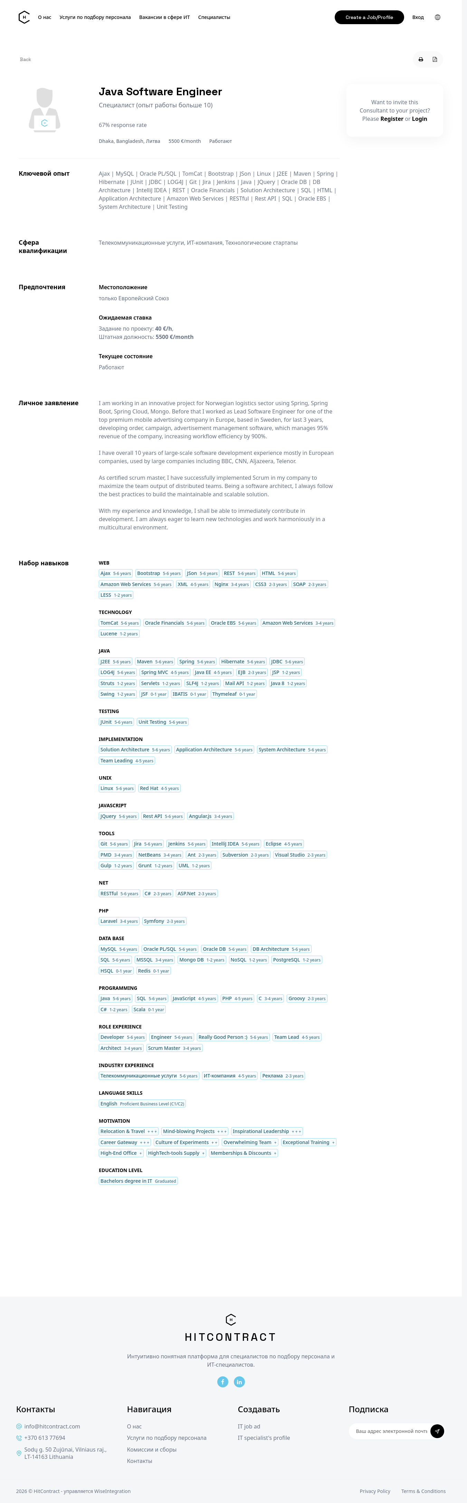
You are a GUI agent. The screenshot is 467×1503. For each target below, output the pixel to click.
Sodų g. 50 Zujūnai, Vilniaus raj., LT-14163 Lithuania (61, 1453)
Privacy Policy (375, 1491)
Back (25, 59)
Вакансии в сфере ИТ (164, 17)
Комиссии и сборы (152, 1449)
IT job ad (249, 1426)
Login (419, 119)
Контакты (139, 1461)
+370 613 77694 (40, 1438)
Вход (418, 17)
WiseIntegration (112, 1491)
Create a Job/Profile (369, 17)
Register (392, 119)
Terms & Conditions (423, 1491)
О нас (44, 17)
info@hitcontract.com (48, 1426)
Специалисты (214, 17)
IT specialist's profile (264, 1438)
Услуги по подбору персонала (95, 17)
